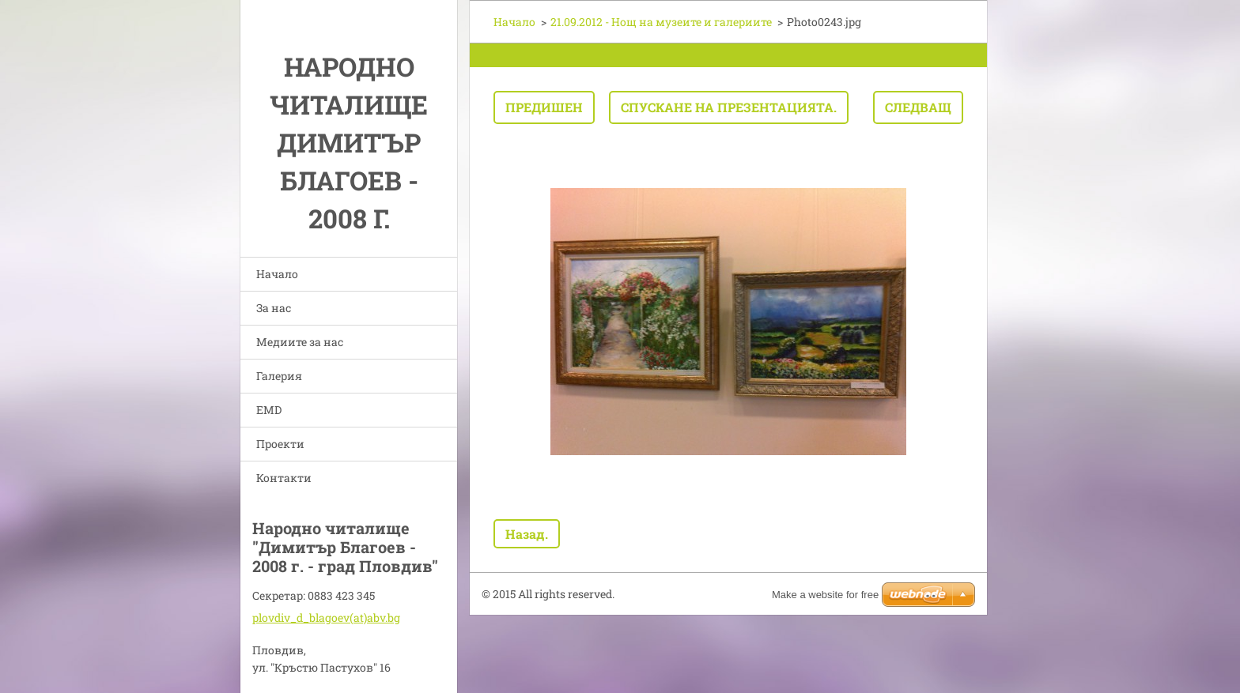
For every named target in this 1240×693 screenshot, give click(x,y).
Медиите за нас (299, 341)
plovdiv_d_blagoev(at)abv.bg (326, 617)
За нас (273, 307)
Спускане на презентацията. (729, 107)
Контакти (284, 477)
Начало (277, 273)
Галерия (279, 375)
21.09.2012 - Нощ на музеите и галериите (661, 21)
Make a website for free (825, 595)
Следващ (918, 107)
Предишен (544, 107)
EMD (269, 409)
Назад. (526, 533)
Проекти (280, 443)
